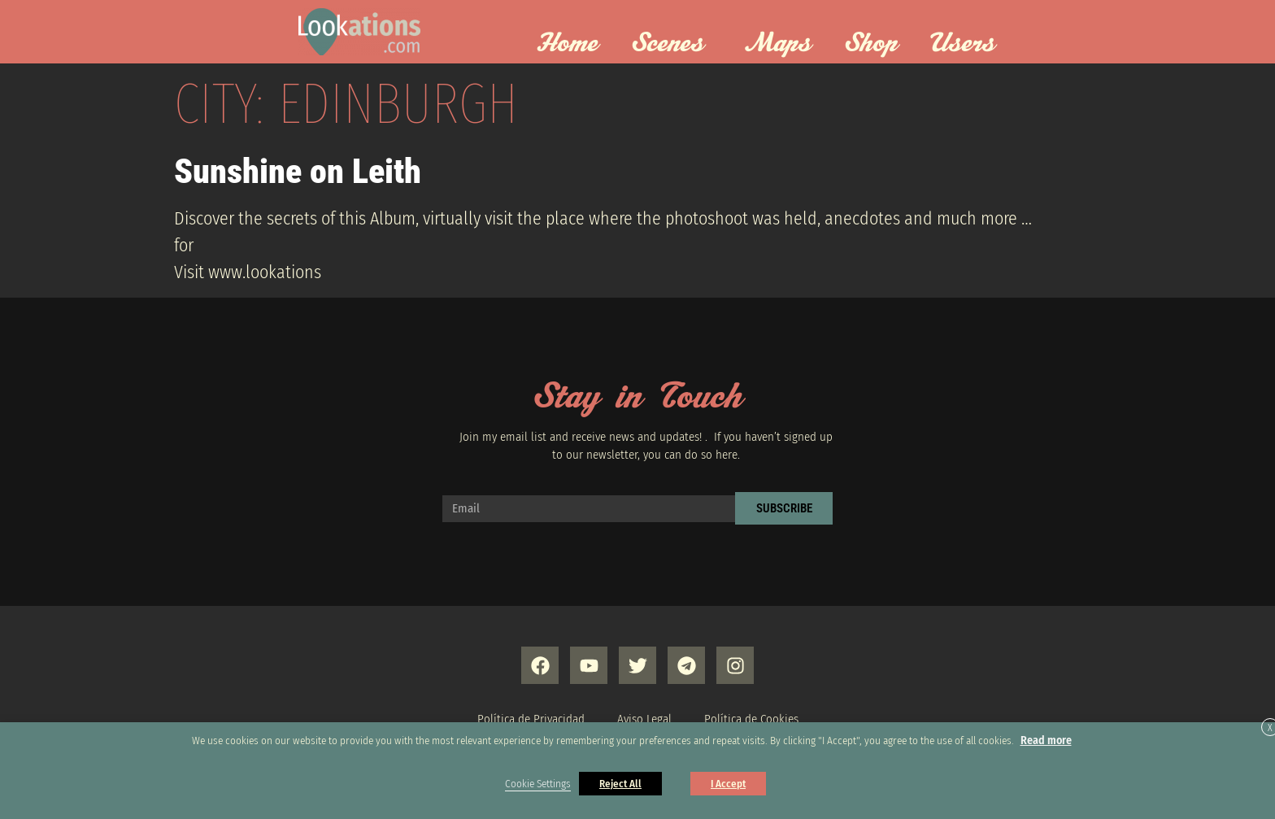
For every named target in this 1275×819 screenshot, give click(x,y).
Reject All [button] (620, 784)
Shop (871, 44)
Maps (778, 44)
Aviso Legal (644, 719)
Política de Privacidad (531, 719)
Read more (1046, 740)
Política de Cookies (751, 719)
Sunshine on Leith (297, 171)
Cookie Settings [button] (538, 784)
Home (567, 44)
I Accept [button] (728, 784)
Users (966, 44)
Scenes (671, 44)
